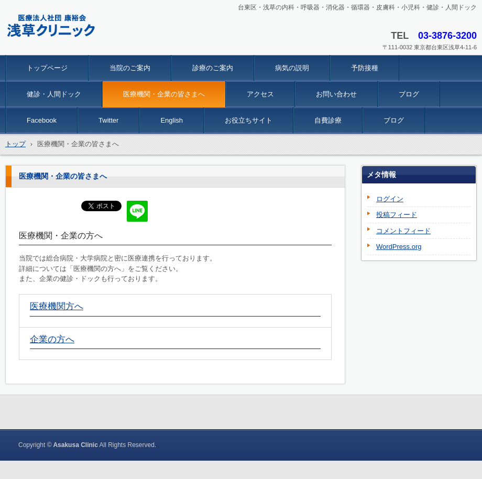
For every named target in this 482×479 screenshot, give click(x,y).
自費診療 (328, 120)
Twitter (108, 120)
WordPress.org (398, 247)
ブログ (409, 94)
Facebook (42, 120)
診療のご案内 (212, 68)
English (171, 120)
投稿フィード (396, 215)
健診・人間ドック (54, 94)
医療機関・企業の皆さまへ (164, 94)
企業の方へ (52, 339)
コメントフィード (403, 231)
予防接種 (364, 68)
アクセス (260, 94)
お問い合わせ (336, 94)
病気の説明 (292, 68)
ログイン (389, 199)
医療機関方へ (56, 306)
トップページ (47, 68)
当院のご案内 (129, 68)
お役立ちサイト (248, 120)
